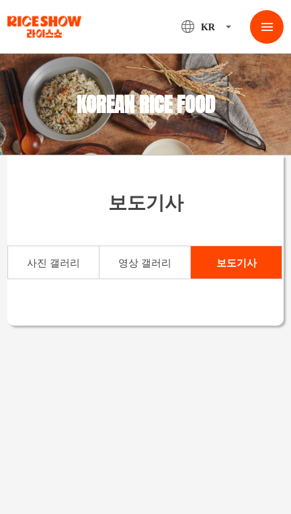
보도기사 (236, 263)
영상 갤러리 (144, 263)
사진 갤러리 (53, 263)
